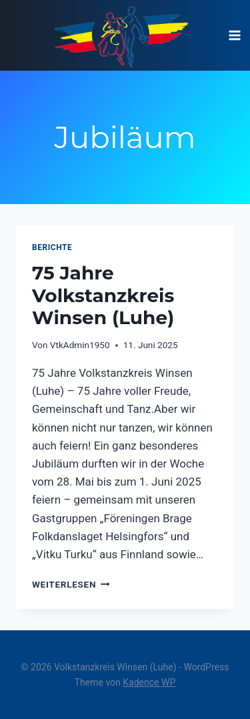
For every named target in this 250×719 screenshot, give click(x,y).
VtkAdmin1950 (80, 344)
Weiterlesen (71, 584)
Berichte (52, 247)
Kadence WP (149, 682)
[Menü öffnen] (234, 35)
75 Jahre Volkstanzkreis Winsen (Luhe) (103, 295)
